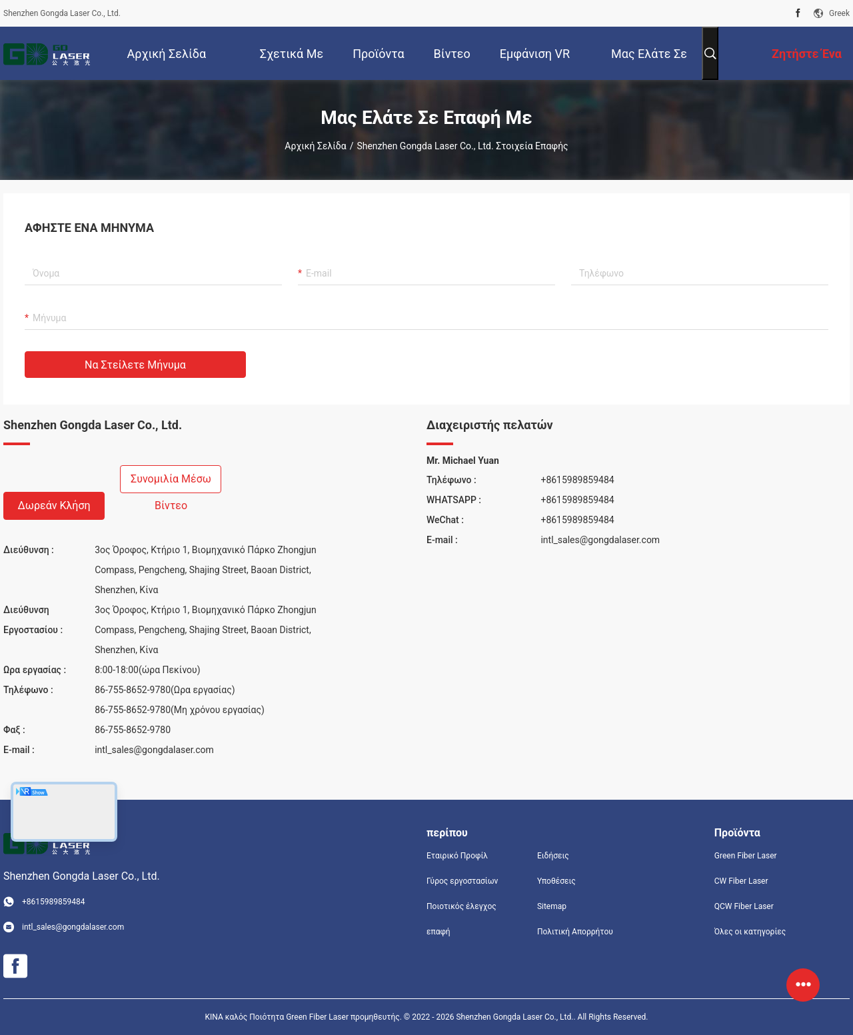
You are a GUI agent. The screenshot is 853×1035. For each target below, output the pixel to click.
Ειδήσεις (553, 855)
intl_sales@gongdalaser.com (154, 749)
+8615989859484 (577, 480)
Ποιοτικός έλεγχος (461, 906)
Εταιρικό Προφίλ (457, 855)
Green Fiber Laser (745, 855)
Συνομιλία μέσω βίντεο (171, 483)
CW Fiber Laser (741, 881)
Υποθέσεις (556, 881)
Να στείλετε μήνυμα (135, 365)
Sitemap (551, 906)
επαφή (438, 931)
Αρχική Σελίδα (315, 146)
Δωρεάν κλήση (53, 505)
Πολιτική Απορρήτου (575, 931)
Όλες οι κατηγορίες (750, 931)
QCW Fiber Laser (744, 906)
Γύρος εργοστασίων (462, 881)
